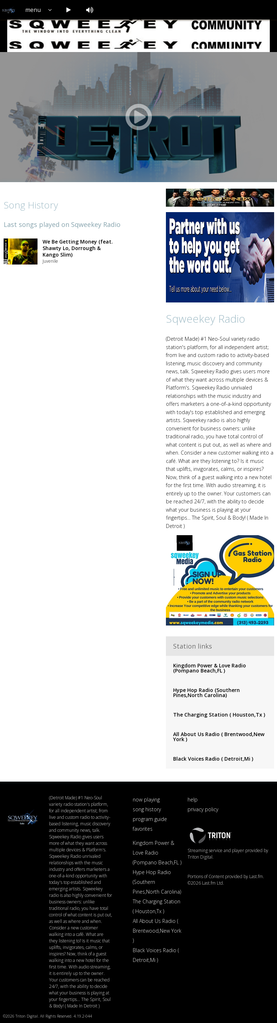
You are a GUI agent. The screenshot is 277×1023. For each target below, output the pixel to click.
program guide (150, 819)
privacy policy (203, 809)
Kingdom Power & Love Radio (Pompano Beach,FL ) (209, 668)
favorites (143, 828)
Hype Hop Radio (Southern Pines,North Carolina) (206, 693)
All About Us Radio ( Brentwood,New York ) (218, 737)
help (193, 799)
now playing (146, 799)
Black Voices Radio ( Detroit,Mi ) (213, 758)
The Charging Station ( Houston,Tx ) (219, 714)
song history (147, 809)
